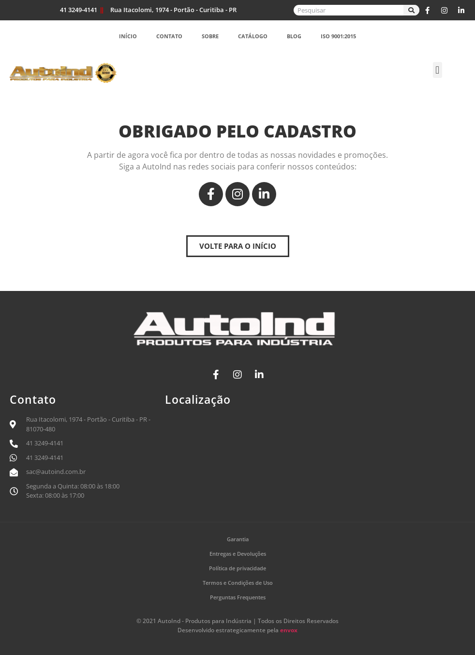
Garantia (238, 539)
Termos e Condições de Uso (238, 582)
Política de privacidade (237, 568)
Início (128, 36)
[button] (437, 70)
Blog (294, 36)
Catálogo (252, 36)
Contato (169, 36)
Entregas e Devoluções (237, 553)
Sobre (210, 36)
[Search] (411, 10)
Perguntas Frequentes (238, 597)
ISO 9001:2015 (338, 36)
